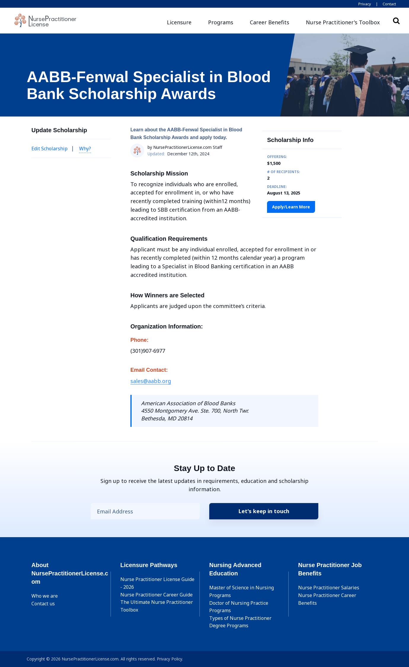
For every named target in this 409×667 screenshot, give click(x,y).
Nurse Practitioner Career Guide (156, 594)
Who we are (44, 596)
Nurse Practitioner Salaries (328, 587)
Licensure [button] (179, 22)
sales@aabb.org (150, 380)
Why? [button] (85, 148)
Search (396, 20)
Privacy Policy (169, 659)
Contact (389, 4)
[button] (343, 22)
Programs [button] (220, 22)
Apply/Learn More (291, 207)
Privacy (364, 4)
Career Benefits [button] (269, 22)
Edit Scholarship (49, 148)
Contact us (43, 603)
